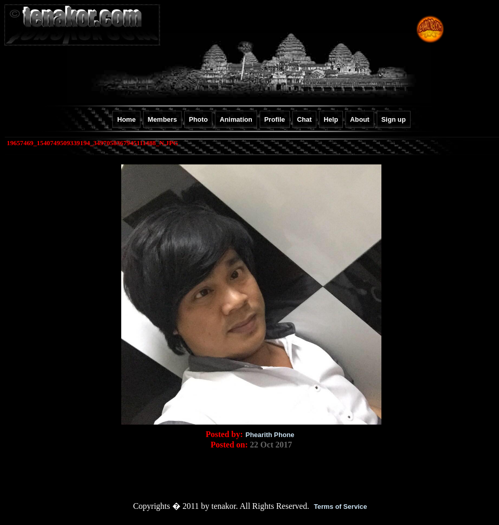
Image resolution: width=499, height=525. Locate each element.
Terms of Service (340, 506)
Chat (304, 119)
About (359, 119)
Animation (236, 119)
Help (331, 119)
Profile (274, 119)
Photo (198, 119)
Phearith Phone (270, 435)
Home (126, 119)
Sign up (393, 119)
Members (162, 119)
